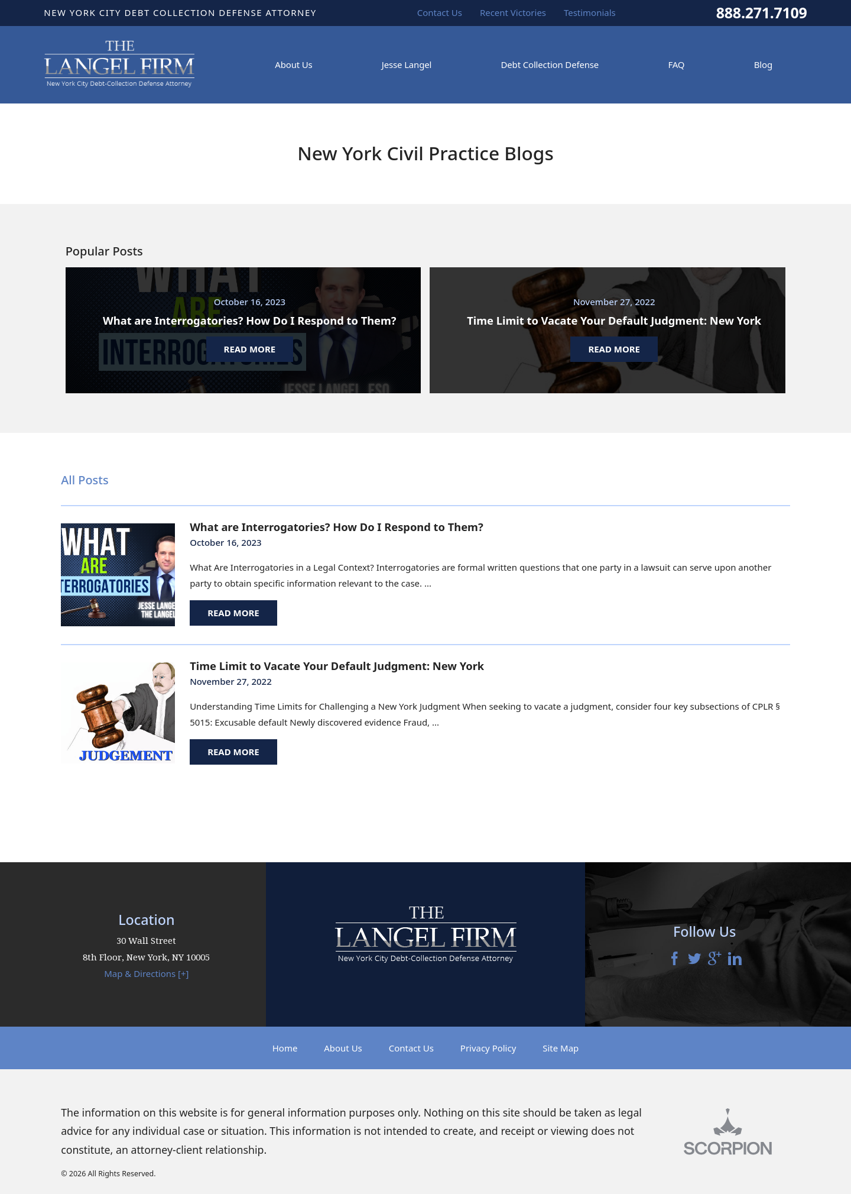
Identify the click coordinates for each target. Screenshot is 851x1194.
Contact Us (411, 1048)
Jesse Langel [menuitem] (406, 64)
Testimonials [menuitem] (590, 12)
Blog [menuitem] (763, 64)
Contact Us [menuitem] (439, 12)
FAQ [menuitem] (676, 64)
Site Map (561, 1048)
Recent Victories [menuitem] (513, 12)
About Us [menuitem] (293, 64)
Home (285, 1048)
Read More (233, 613)
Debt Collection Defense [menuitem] (550, 64)
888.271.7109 (761, 12)
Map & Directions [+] (146, 973)
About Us (343, 1048)
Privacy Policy (488, 1048)
